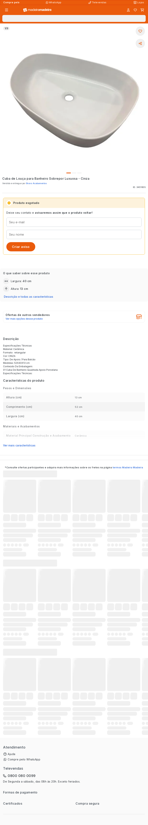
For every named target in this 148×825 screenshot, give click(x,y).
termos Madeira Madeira (128, 467)
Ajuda (11, 754)
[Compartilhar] (140, 43)
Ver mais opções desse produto (24, 318)
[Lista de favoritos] (135, 10)
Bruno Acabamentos (36, 183)
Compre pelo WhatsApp (24, 759)
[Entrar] (128, 10)
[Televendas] (97, 2)
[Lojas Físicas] (139, 2)
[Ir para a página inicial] (37, 10)
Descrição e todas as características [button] (28, 296)
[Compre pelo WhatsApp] (54, 2)
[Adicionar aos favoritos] (140, 31)
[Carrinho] (142, 10)
